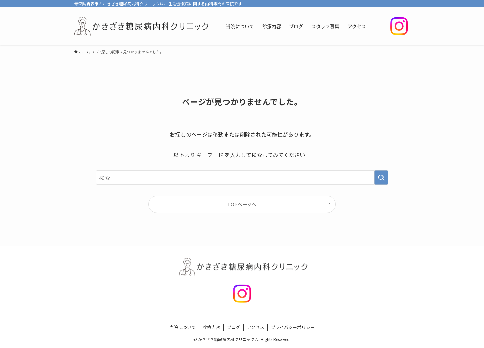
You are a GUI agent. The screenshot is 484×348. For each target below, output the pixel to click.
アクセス (255, 327)
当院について (182, 327)
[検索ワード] (242, 177)
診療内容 (211, 327)
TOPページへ (241, 204)
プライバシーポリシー (293, 327)
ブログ (233, 327)
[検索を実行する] (381, 177)
